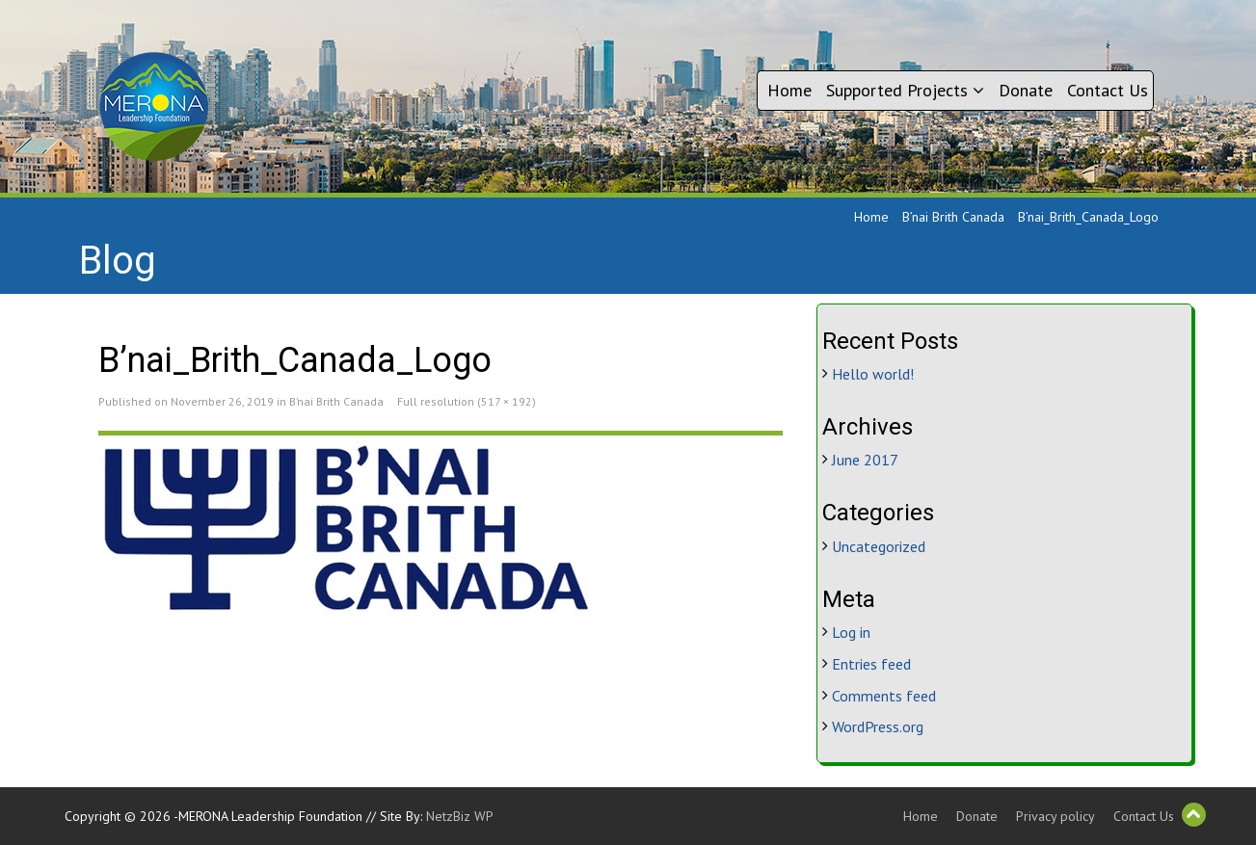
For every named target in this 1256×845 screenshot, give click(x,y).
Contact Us (1107, 90)
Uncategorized (878, 546)
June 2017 (865, 459)
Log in (851, 632)
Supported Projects (905, 90)
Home (789, 90)
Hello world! (873, 373)
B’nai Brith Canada (953, 216)
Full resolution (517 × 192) (466, 401)
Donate (1026, 90)
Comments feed (884, 695)
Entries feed (871, 663)
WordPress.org (877, 726)
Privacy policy (1055, 816)
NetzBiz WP (460, 816)
